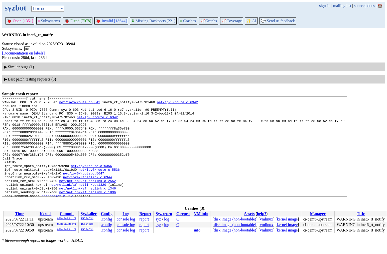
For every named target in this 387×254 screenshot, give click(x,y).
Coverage (231, 21)
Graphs (208, 21)
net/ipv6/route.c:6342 (79, 103)
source (359, 6)
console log (126, 219)
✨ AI (251, 21)
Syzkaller (89, 214)
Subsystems (49, 21)
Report (145, 214)
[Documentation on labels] (23, 53)
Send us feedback (278, 21)
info (197, 230)
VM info (201, 214)
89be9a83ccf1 (66, 218)
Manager (318, 214)
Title (361, 214)
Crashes (188, 21)
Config (106, 214)
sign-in (324, 6)
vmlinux (266, 219)
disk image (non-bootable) (235, 219)
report (144, 219)
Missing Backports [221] (153, 21)
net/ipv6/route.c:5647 (83, 189)
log (166, 219)
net (27, 48)
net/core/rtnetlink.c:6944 (87, 193)
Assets (249, 214)
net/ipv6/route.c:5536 (99, 184)
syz (158, 219)
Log (125, 214)
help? (261, 214)
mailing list (342, 6)
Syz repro (164, 214)
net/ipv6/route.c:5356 (91, 180)
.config (106, 219)
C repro (183, 214)
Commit (67, 214)
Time (19, 214)
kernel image (287, 219)
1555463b (87, 218)
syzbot (15, 7)
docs (370, 6)
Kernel (45, 214)
